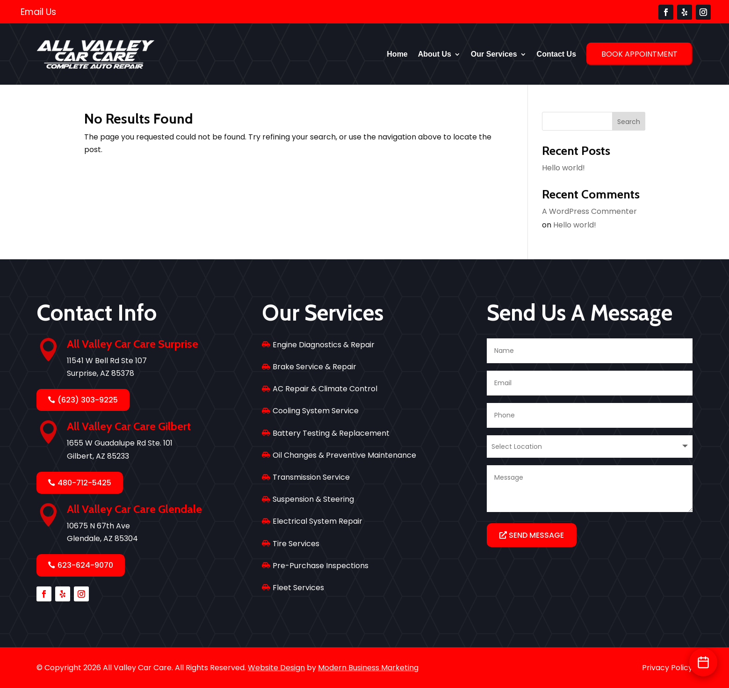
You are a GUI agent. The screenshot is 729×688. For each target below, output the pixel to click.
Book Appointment (639, 54)
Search (628, 121)
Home (397, 54)
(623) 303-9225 (88, 400)
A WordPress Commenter (589, 211)
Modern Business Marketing (368, 667)
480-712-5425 (84, 482)
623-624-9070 (85, 565)
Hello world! (563, 167)
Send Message (536, 535)
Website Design (276, 667)
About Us (434, 54)
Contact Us (556, 54)
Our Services (494, 54)
